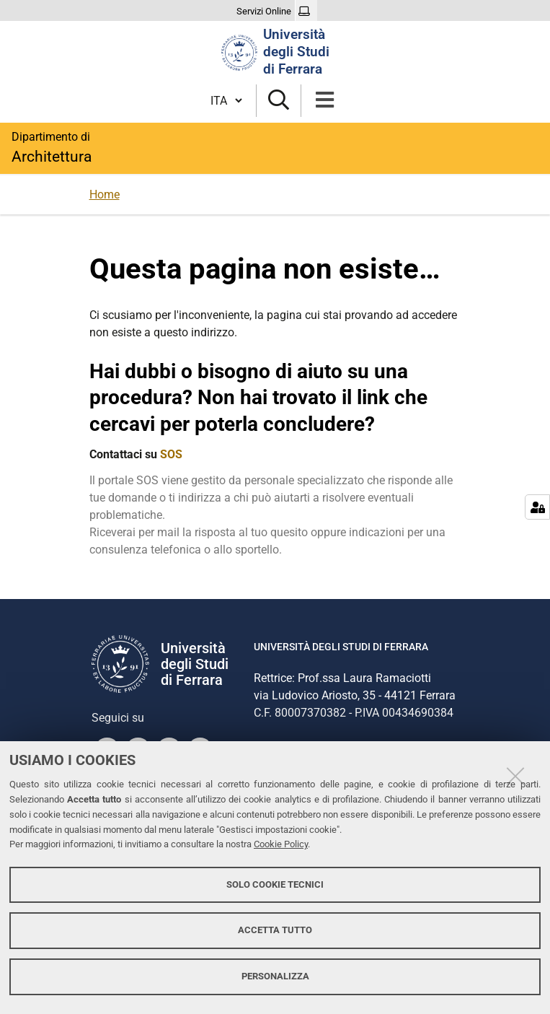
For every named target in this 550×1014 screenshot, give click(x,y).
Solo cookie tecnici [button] (275, 884)
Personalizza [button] (275, 976)
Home (104, 194)
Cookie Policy (281, 844)
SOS (171, 454)
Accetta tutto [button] (275, 930)
